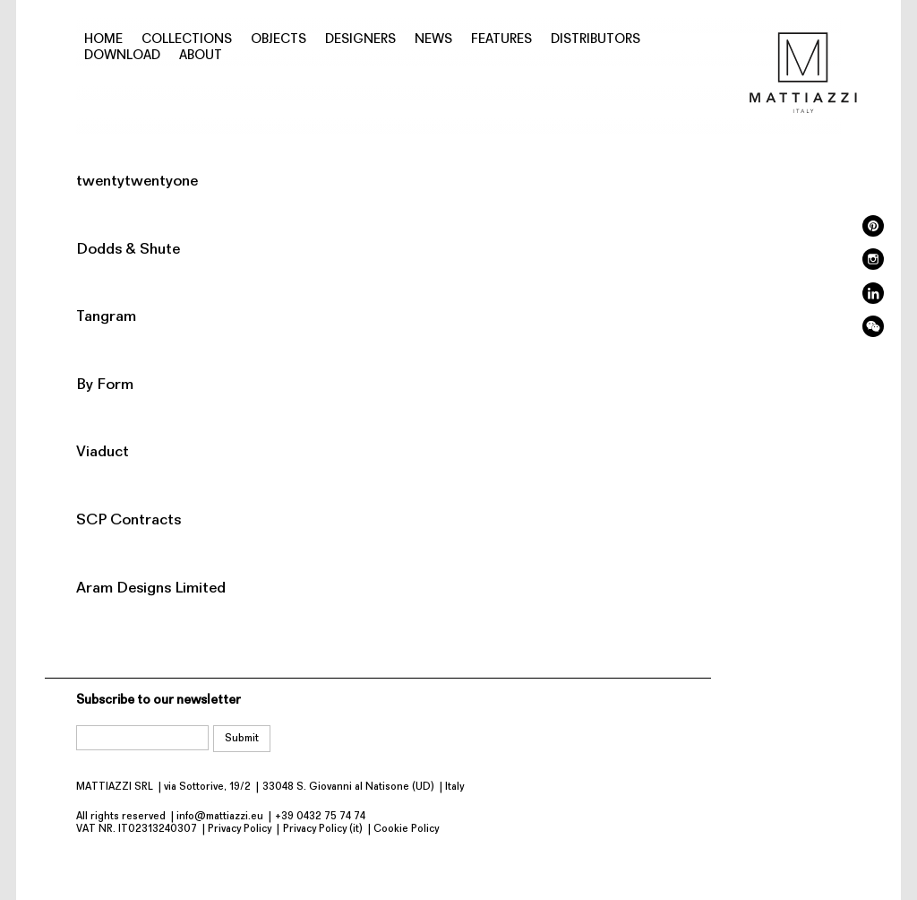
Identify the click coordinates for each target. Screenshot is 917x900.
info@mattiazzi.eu (219, 816)
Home (103, 40)
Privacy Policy (239, 829)
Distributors (595, 40)
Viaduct (102, 452)
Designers (360, 40)
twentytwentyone (137, 181)
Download (122, 56)
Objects (278, 40)
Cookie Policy (406, 829)
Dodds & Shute (128, 249)
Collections (186, 40)
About (200, 56)
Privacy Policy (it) (323, 829)
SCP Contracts (128, 520)
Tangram (106, 316)
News (433, 40)
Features (501, 40)
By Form (104, 385)
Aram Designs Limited (151, 588)
